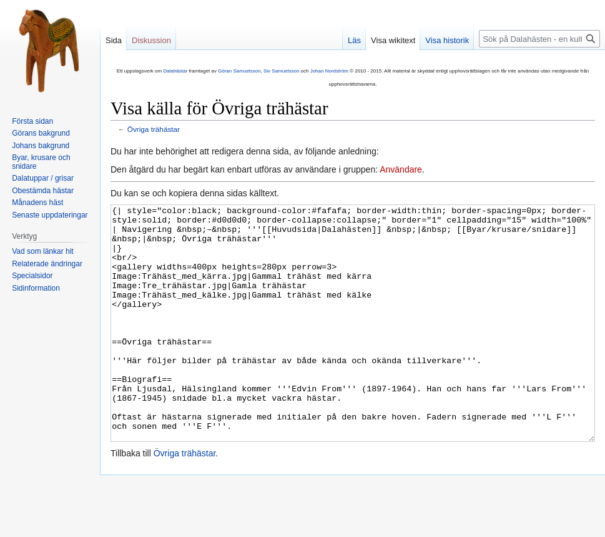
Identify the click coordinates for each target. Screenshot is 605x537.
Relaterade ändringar (47, 263)
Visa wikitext (393, 40)
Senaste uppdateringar (49, 215)
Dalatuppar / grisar (43, 178)
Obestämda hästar (43, 190)
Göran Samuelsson (239, 71)
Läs (354, 40)
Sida (114, 40)
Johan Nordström (329, 71)
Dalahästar (175, 71)
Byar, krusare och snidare (41, 162)
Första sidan (32, 121)
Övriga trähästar (153, 129)
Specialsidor (32, 275)
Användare (401, 169)
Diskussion (151, 40)
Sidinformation (36, 288)
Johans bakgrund (40, 145)
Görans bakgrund (41, 133)
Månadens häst (37, 202)
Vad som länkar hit (43, 251)
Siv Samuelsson (281, 71)
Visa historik (447, 40)
